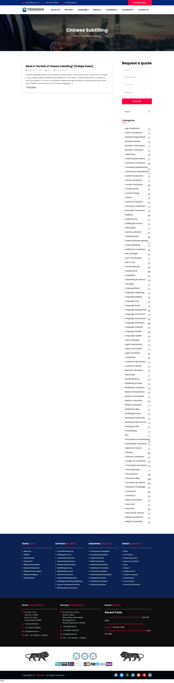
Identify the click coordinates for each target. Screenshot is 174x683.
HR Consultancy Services (67, 588)
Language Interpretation (138, 310)
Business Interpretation (138, 137)
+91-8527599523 (69, 3)
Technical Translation (138, 457)
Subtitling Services (64, 568)
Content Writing (138, 193)
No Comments (61, 70)
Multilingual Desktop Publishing (69, 581)
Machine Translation (138, 371)
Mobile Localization (138, 405)
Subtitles (138, 453)
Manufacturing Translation (101, 575)
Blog (125, 565)
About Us (27, 551)
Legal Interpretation (138, 345)
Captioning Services (65, 571)
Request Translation (32, 565)
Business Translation (138, 150)
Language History (138, 306)
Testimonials (29, 558)
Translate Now (140, 2)
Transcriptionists (138, 470)
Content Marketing (138, 180)
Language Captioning (138, 293)
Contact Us (28, 561)
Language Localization (138, 314)
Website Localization (138, 517)
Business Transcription (138, 146)
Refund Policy (129, 578)
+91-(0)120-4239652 (33, 628)
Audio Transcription (138, 133)
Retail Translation (97, 561)
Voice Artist (138, 504)
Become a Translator (131, 561)
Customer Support (131, 575)
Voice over (138, 509)
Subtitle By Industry (138, 448)
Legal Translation (138, 353)
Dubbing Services (64, 555)
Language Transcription (138, 319)
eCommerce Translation (100, 551)
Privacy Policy (129, 581)
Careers (127, 568)
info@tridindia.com (31, 3)
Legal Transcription (138, 349)
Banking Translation (98, 578)
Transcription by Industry (138, 466)
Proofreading (138, 431)
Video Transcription (138, 500)
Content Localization (138, 176)
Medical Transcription (138, 396)
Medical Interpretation (138, 392)
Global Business (138, 237)
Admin (48, 70)
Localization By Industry (138, 362)
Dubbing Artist (138, 219)
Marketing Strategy (138, 383)
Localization (138, 358)
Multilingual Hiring (138, 414)
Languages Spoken (138, 336)
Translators (138, 496)
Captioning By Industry (138, 159)
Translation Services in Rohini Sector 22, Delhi (126, 630)
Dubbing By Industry (138, 224)
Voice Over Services (65, 575)
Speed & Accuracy (130, 558)
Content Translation (138, 185)
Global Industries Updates (138, 241)
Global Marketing (138, 245)
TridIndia (39, 675)
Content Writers (138, 189)
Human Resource (138, 267)
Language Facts (138, 301)
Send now (137, 101)
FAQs (126, 551)
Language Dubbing (138, 297)
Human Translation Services (68, 585)
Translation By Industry (138, 483)
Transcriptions (138, 474)
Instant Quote (29, 578)
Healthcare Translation (138, 250)
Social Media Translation (138, 444)
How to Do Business (138, 258)
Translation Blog (138, 479)
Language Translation (138, 323)
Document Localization (138, 206)
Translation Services (65, 551)
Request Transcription (33, 571)
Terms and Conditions (132, 585)
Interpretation (138, 271)
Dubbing (138, 215)
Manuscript (138, 375)
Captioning (138, 155)
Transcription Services (66, 561)
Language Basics (138, 288)
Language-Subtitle (138, 332)
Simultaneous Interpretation (138, 440)
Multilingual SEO (138, 427)
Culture (138, 198)
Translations (138, 491)
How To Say (138, 263)
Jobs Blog (138, 284)
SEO (138, 435)
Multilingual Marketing (138, 418)
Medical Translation (138, 401)
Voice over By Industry (138, 513)
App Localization (138, 129)
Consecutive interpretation (138, 172)
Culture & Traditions (138, 202)
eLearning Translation (99, 555)
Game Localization (138, 232)
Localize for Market (138, 366)
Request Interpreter (32, 568)
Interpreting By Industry (138, 280)
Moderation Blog (138, 409)
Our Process (128, 555)
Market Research (138, 379)
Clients (26, 555)
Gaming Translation (98, 585)
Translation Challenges (138, 487)
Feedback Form (129, 571)
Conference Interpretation (138, 167)
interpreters (138, 275)
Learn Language (138, 340)
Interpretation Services (66, 565)
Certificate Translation (138, 163)
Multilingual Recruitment (138, 422)
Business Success (138, 142)
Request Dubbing (31, 575)
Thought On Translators (138, 461)
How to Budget (138, 254)
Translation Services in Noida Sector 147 (124, 617)
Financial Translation (98, 571)
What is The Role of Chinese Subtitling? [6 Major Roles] (59, 66)
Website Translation (138, 522)
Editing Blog (138, 228)
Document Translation (138, 211)
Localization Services (65, 558)
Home (76, 36)
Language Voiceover (138, 327)
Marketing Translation (138, 388)
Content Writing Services (67, 578)
